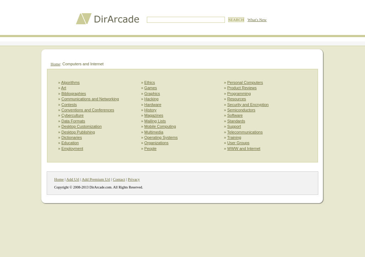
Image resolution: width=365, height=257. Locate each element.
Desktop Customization (81, 126)
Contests (69, 104)
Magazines (153, 115)
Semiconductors (241, 110)
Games (150, 88)
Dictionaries (71, 137)
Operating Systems (161, 137)
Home (55, 64)
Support (234, 126)
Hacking (151, 99)
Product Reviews (242, 88)
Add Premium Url (96, 179)
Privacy (134, 179)
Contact (119, 179)
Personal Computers (245, 82)
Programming (239, 93)
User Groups (238, 143)
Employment (72, 148)
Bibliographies (73, 93)
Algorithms (70, 82)
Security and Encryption (248, 104)
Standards (236, 121)
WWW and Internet (244, 148)
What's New (257, 19)
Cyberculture (72, 115)
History (150, 110)
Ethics (149, 82)
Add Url (72, 179)
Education (70, 143)
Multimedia (153, 132)
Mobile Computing (160, 126)
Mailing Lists (155, 121)
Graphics (152, 93)
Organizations (156, 143)
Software (235, 115)
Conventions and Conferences (87, 110)
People (150, 148)
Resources (236, 99)
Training (234, 137)
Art (63, 88)
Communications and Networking (90, 99)
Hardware (152, 104)
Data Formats (73, 121)
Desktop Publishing (78, 132)
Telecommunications (245, 132)
